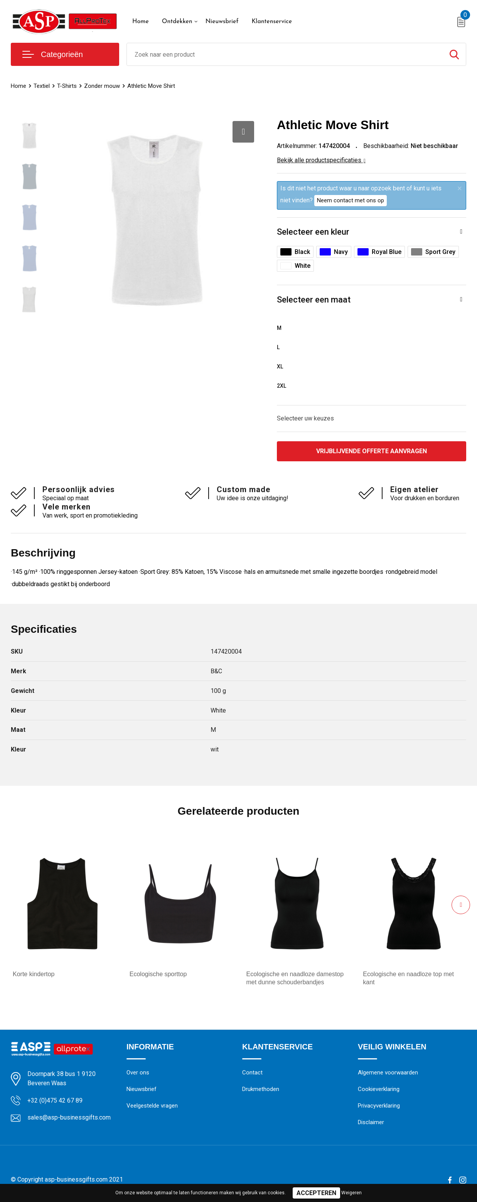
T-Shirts (67, 85)
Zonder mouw (102, 85)
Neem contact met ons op (350, 200)
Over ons (137, 1072)
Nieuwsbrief (222, 21)
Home (140, 21)
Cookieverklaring (378, 1089)
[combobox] (285, 54)
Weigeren (351, 1192)
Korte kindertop (34, 974)
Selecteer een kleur (313, 232)
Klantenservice (271, 21)
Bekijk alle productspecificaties (321, 160)
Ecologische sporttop (158, 974)
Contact (252, 1072)
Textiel (42, 85)
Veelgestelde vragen (152, 1105)
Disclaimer (371, 1122)
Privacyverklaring (379, 1105)
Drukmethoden (260, 1089)
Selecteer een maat (314, 299)
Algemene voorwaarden (388, 1072)
